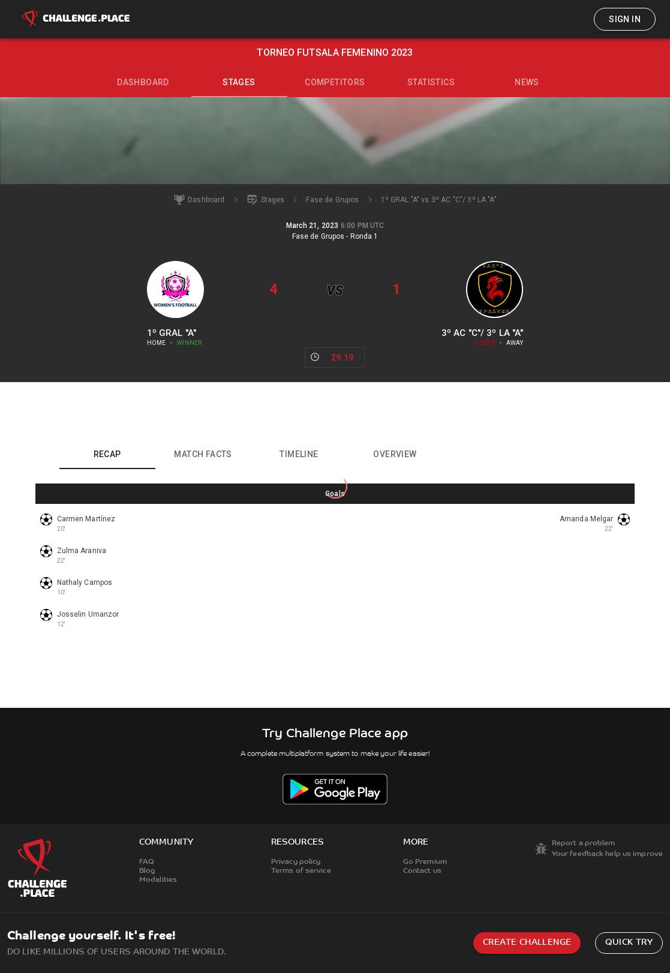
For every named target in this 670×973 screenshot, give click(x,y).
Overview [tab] (394, 454)
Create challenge (527, 942)
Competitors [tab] (335, 82)
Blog (147, 871)
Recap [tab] (107, 454)
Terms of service (301, 871)
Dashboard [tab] (143, 82)
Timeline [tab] (299, 454)
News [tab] (527, 82)
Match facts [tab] (203, 454)
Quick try (629, 942)
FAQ (146, 862)
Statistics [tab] (431, 82)
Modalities (158, 880)
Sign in (625, 19)
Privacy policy (296, 862)
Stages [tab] (239, 82)
